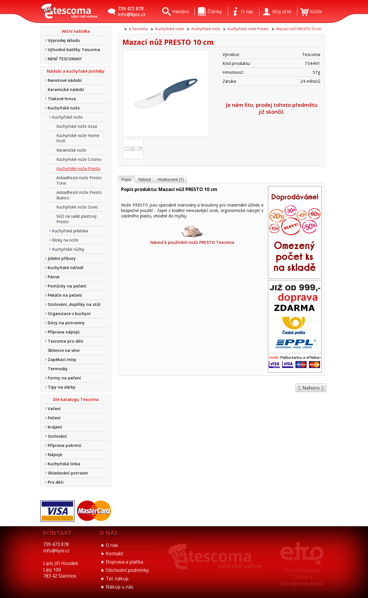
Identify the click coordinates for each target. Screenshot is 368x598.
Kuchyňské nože (64, 108)
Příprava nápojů (64, 332)
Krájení (55, 427)
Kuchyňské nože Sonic (77, 207)
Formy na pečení (64, 378)
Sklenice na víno (64, 350)
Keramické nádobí (66, 89)
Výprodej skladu (64, 40)
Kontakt (114, 553)
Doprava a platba (124, 562)
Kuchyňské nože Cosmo (78, 159)
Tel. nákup (117, 578)
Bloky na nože (65, 240)
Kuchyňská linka (64, 463)
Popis (126, 179)
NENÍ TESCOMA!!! (65, 58)
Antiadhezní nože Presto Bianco (79, 195)
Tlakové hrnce (62, 98)
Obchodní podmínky (127, 570)
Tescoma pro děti (65, 341)
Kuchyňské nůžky (68, 249)
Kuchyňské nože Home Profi (77, 138)
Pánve (54, 276)
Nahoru (310, 388)
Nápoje (55, 454)
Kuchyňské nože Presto (78, 168)
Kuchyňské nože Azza (76, 126)
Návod (144, 179)
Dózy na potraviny (66, 322)
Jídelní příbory (62, 258)
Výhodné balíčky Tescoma (74, 49)
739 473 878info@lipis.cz (131, 11)
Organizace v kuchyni (69, 313)
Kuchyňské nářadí (65, 267)
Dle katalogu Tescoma (76, 399)
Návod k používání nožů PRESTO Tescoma (192, 234)
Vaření (54, 408)
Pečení (54, 417)
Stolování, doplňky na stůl (74, 304)
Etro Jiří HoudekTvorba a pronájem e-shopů (302, 577)
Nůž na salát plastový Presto (76, 218)
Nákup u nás (119, 587)
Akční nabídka (76, 31)
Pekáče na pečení (65, 295)
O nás (112, 545)
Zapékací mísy (62, 359)
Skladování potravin (68, 473)
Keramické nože (71, 150)
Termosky (58, 368)
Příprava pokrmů (64, 445)
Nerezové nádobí (65, 80)
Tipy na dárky (62, 387)
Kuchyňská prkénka (70, 231)
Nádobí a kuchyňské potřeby (76, 71)
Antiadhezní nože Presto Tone (79, 180)
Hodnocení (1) (171, 179)
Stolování (57, 436)
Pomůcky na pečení (67, 286)
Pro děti (56, 482)
